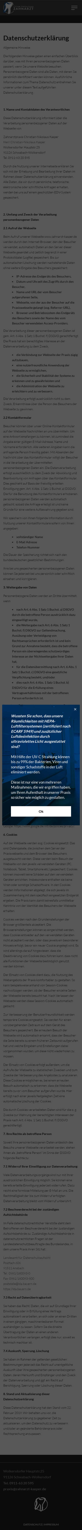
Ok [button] (41, 811)
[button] (75, 709)
